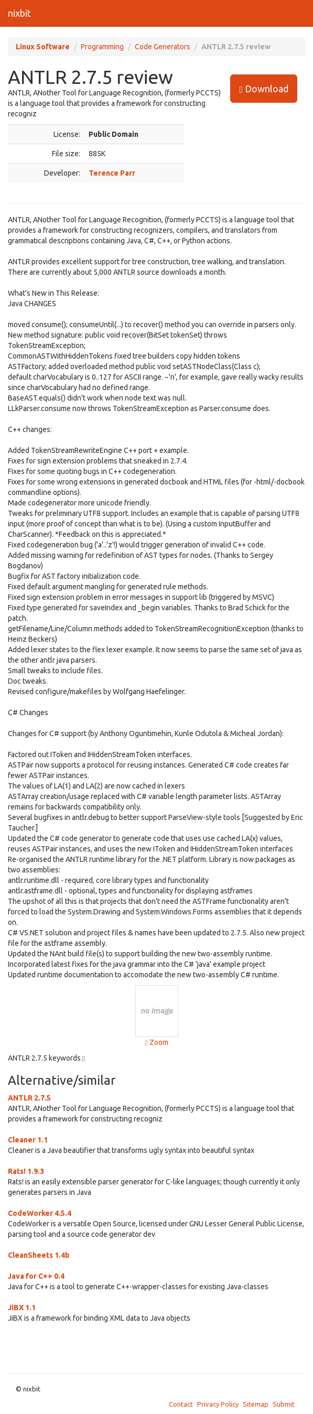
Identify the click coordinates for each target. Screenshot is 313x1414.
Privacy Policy (218, 1404)
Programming (102, 46)
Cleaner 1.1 (28, 1140)
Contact (181, 1404)
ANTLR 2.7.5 (29, 1098)
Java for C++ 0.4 (36, 1276)
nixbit (19, 13)
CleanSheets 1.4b (39, 1255)
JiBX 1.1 (22, 1307)
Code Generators (162, 46)
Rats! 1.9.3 (26, 1171)
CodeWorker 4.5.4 (39, 1213)
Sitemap (255, 1404)
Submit (284, 1404)
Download (263, 88)
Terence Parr (112, 173)
